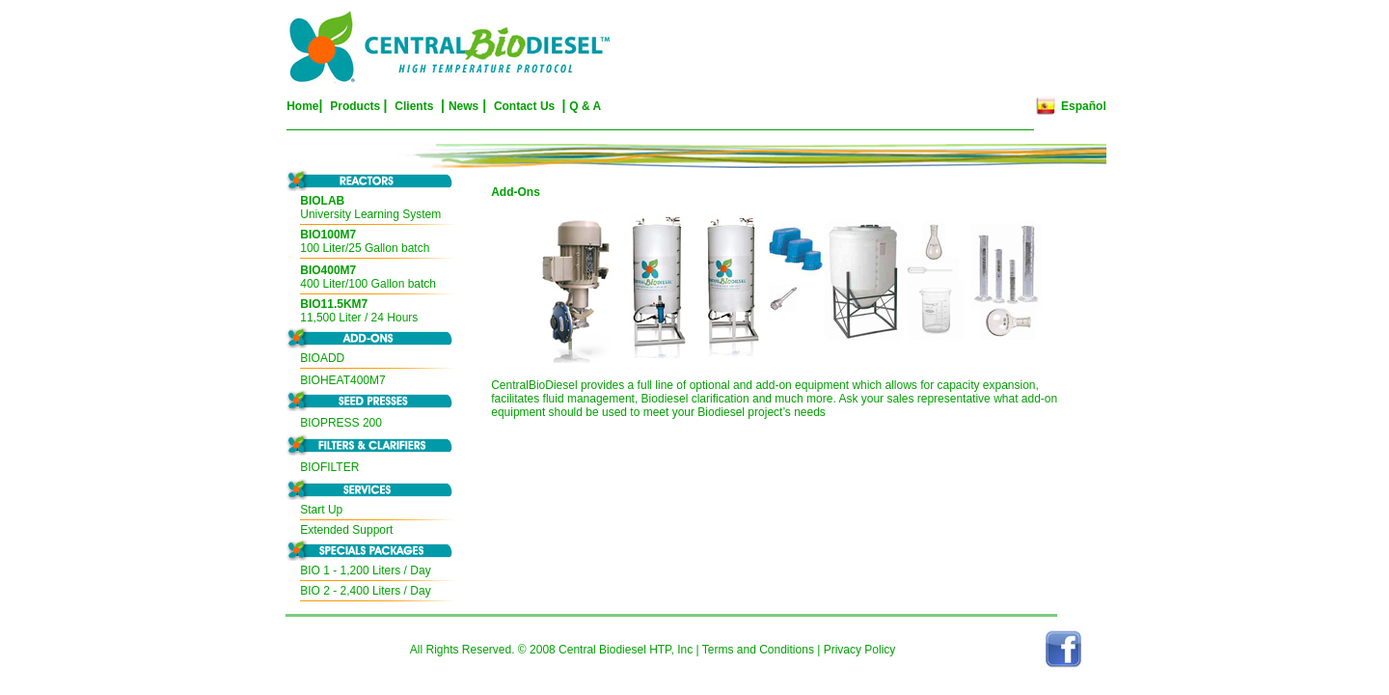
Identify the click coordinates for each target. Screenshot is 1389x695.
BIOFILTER (329, 467)
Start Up (321, 509)
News (463, 106)
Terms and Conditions (758, 649)
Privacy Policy (860, 649)
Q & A (585, 106)
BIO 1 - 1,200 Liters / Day (365, 570)
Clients (414, 106)
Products (355, 106)
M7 (348, 270)
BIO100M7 (328, 234)
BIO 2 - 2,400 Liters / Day (365, 591)
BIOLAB (322, 201)
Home (302, 106)
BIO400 (320, 270)
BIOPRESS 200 (341, 423)
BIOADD (322, 358)
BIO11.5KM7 (334, 304)
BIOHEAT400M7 (342, 380)
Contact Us (526, 106)
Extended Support (346, 530)
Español (1083, 106)
